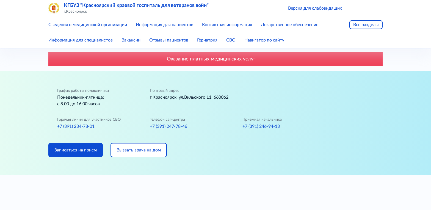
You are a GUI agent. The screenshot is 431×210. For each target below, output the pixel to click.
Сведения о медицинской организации (87, 25)
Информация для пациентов (164, 25)
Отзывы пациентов (168, 40)
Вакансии (130, 40)
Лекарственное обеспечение (289, 25)
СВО (231, 40)
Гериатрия (207, 40)
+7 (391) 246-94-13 (261, 126)
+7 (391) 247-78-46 (168, 126)
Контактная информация (227, 25)
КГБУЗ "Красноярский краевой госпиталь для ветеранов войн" (136, 5)
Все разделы (366, 25)
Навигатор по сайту (264, 40)
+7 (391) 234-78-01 (76, 126)
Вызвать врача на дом (139, 150)
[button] (354, 8)
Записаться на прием (75, 150)
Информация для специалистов (80, 40)
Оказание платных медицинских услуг (215, 59)
